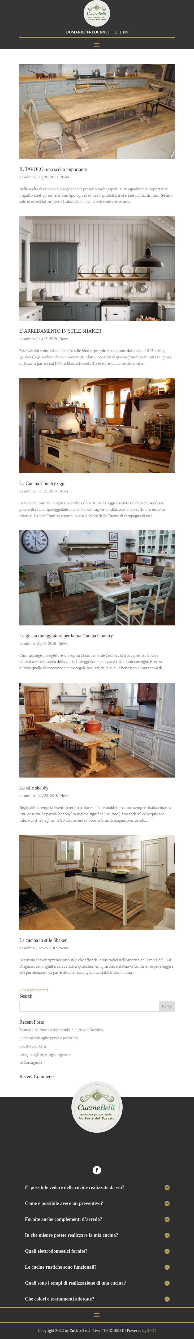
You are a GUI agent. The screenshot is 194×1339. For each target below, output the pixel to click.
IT (116, 32)
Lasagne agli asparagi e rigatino (45, 1054)
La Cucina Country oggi (42, 483)
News (64, 177)
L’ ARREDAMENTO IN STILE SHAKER (60, 331)
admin (29, 177)
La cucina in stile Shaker (43, 940)
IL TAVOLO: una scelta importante (53, 169)
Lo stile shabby (34, 788)
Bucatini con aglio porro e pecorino (48, 1038)
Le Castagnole (30, 1063)
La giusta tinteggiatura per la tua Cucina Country (66, 635)
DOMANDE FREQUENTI (87, 32)
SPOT (151, 1331)
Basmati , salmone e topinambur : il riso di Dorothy (61, 1030)
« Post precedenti (33, 990)
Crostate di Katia (33, 1046)
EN (125, 32)
